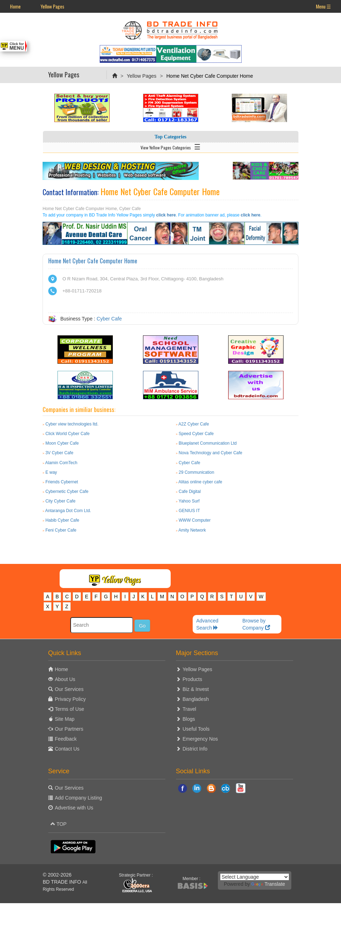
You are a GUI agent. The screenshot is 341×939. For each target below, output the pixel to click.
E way (51, 472)
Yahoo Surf (188, 501)
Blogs (189, 719)
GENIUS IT (189, 510)
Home (15, 6)
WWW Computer (195, 520)
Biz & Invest (196, 689)
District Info (195, 749)
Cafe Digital (190, 491)
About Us (65, 679)
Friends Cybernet (61, 481)
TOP (58, 824)
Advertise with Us (74, 808)
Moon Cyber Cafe (62, 443)
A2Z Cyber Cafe (193, 424)
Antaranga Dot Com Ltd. (68, 510)
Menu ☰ (323, 6)
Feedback (66, 739)
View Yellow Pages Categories (170, 146)
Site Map (65, 719)
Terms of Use (69, 709)
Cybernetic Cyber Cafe (66, 491)
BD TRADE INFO (62, 882)
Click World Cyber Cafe (67, 433)
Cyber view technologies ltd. (71, 424)
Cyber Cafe (109, 319)
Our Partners (69, 729)
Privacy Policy (70, 699)
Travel (189, 709)
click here (166, 215)
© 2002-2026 (57, 875)
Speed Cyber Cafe (196, 433)
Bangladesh (196, 699)
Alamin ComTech (61, 462)
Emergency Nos (200, 739)
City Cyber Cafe (60, 501)
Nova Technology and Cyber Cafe (210, 452)
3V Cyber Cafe (59, 452)
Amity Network (192, 530)
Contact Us (67, 749)
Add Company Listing (78, 798)
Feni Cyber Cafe (60, 530)
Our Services (69, 689)
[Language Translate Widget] (254, 876)
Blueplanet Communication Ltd (208, 443)
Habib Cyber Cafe (62, 520)
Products (192, 679)
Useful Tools (196, 729)
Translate (268, 884)
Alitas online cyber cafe (200, 481)
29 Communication (196, 472)
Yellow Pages (52, 6)
